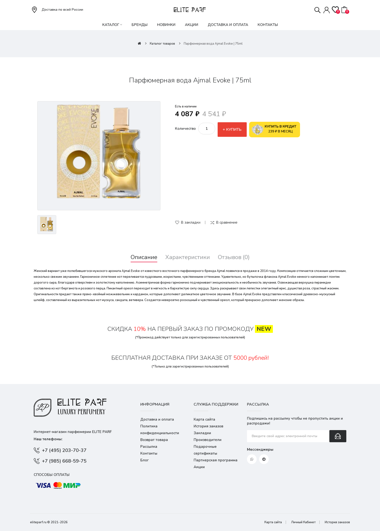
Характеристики (187, 257)
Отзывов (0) (234, 257)
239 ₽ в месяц (274, 129)
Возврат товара (154, 439)
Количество (185, 128)
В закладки (190, 222)
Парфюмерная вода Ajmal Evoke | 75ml (213, 43)
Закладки (202, 433)
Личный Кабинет (303, 522)
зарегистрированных (204, 337)
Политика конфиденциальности (159, 429)
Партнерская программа (216, 460)
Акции (199, 467)
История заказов (208, 426)
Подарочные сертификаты (205, 450)
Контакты (148, 453)
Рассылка (148, 446)
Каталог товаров (162, 43)
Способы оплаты (52, 474)
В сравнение (227, 222)
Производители (208, 439)
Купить (233, 129)
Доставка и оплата (157, 419)
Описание (144, 257)
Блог (144, 460)
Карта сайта (204, 419)
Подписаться (337, 436)
